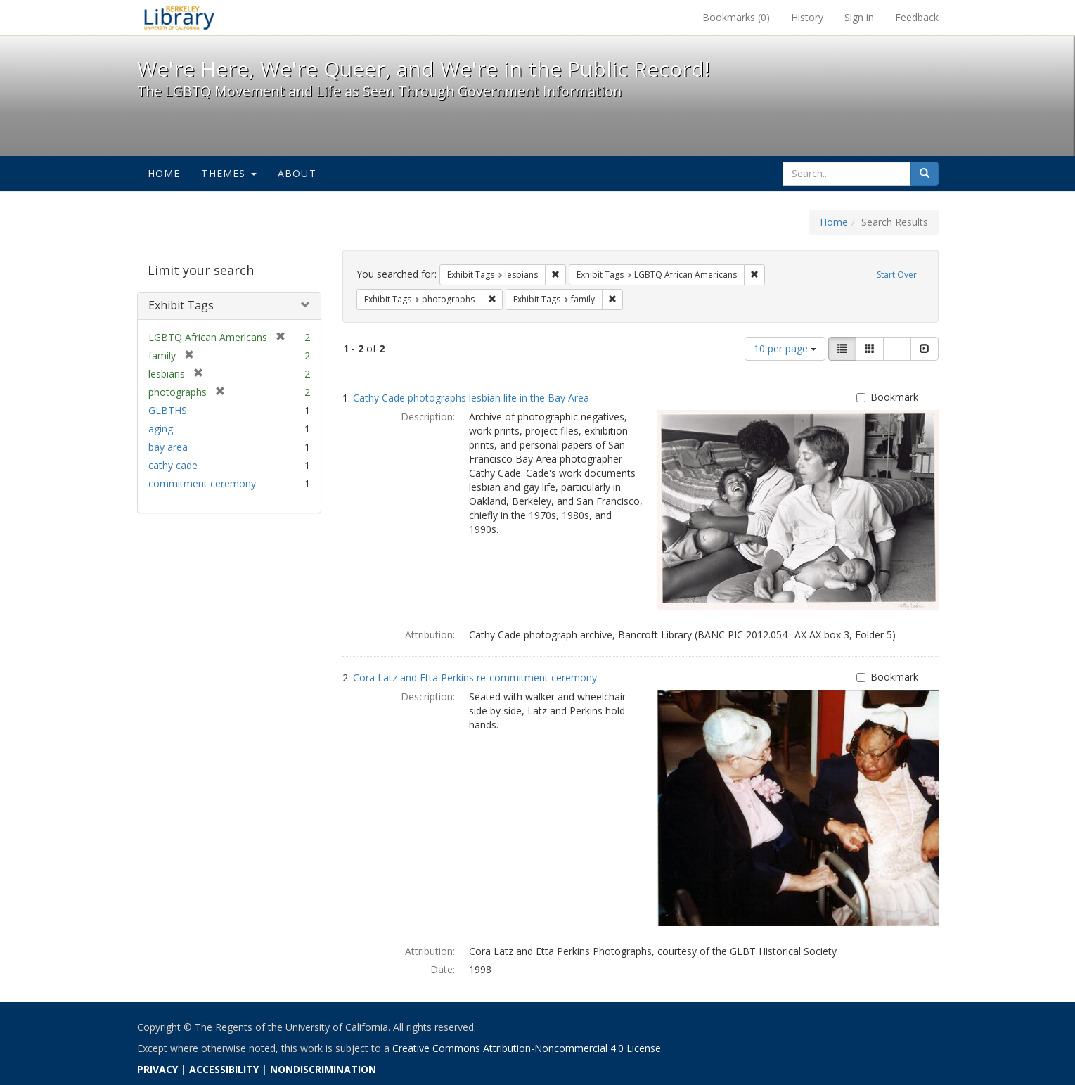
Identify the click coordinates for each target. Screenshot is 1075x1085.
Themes (228, 173)
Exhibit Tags (181, 305)
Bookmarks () (736, 17)
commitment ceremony (202, 483)
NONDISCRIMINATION (323, 1069)
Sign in (859, 17)
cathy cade (173, 465)
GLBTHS (167, 410)
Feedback (917, 17)
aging (160, 428)
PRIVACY (157, 1069)
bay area (168, 447)
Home (164, 173)
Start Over (897, 275)
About (297, 173)
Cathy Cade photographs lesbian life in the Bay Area (471, 397)
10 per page (785, 348)
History (807, 17)
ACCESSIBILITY (224, 1069)
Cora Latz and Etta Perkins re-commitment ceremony (475, 677)
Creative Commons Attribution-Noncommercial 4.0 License (526, 1048)
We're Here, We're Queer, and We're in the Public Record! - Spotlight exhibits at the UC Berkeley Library (179, 17)
